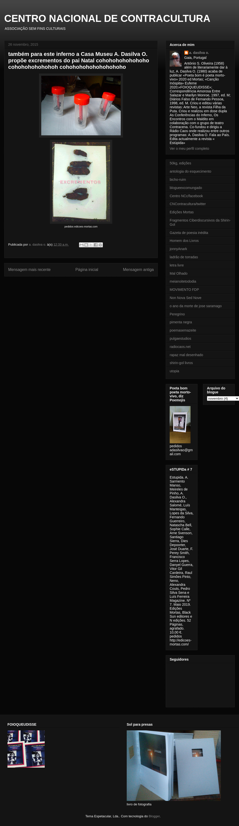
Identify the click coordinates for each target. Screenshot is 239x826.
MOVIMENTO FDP (184, 290)
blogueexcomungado (186, 188)
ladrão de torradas (184, 257)
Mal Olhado (179, 273)
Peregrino (177, 314)
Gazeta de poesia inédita (189, 233)
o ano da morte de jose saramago (196, 306)
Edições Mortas (182, 212)
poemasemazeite (183, 330)
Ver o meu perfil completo (189, 148)
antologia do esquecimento (190, 171)
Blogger (154, 816)
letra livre (177, 265)
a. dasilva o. (199, 53)
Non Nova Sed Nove (185, 298)
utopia (174, 371)
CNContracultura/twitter (188, 204)
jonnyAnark (178, 249)
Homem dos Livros (184, 241)
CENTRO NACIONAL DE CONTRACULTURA (107, 18)
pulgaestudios (180, 338)
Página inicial (86, 269)
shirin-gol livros (181, 363)
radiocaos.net (180, 347)
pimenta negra (181, 322)
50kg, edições (180, 163)
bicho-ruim (178, 180)
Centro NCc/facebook (186, 196)
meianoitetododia (183, 281)
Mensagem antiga (138, 269)
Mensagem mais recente (29, 269)
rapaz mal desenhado (186, 355)
